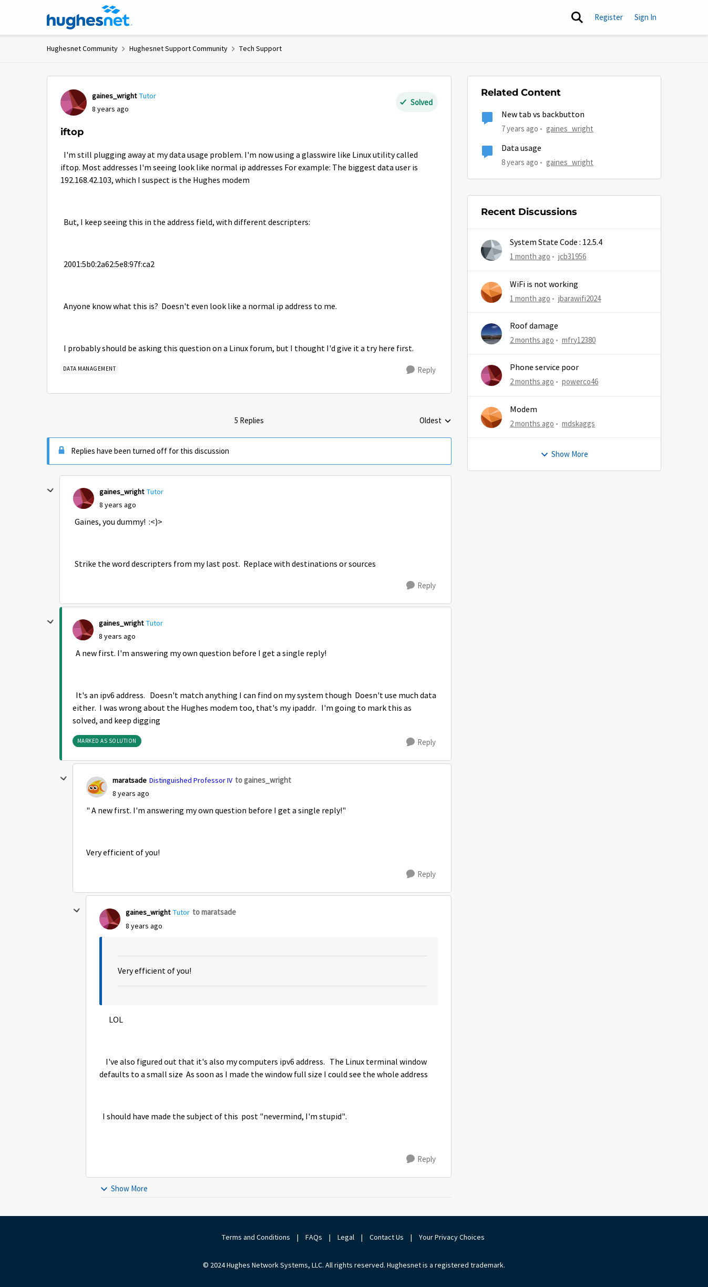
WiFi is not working (544, 284)
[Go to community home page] (90, 17)
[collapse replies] (50, 490)
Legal (345, 1237)
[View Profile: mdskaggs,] (491, 417)
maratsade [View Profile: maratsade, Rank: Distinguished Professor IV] (129, 780)
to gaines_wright (263, 780)
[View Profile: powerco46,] (491, 375)
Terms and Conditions (256, 1237)
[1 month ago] (530, 257)
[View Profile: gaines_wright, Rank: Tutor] (73, 102)
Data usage (521, 148)
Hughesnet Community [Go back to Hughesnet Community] (82, 48)
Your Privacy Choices (452, 1237)
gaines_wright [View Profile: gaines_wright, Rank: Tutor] (114, 95)
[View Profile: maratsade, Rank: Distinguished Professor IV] (96, 787)
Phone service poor (544, 367)
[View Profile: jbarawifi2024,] (491, 292)
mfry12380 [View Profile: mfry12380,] (579, 340)
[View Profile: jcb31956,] (491, 250)
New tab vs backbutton (542, 114)
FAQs (313, 1237)
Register (608, 17)
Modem (523, 409)
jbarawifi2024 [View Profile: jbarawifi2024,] (579, 298)
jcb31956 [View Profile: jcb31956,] (572, 256)
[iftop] (117, 504)
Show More (124, 1188)
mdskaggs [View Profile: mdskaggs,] (578, 423)
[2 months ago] (532, 340)
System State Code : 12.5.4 (556, 242)
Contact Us (387, 1237)
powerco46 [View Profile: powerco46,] (580, 381)
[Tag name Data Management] (89, 368)
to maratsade (214, 912)
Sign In (645, 17)
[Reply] (421, 370)
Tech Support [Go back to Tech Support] (260, 48)
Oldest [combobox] (435, 421)
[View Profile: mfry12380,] (491, 333)
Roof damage (534, 326)
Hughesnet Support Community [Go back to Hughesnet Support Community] (178, 48)
